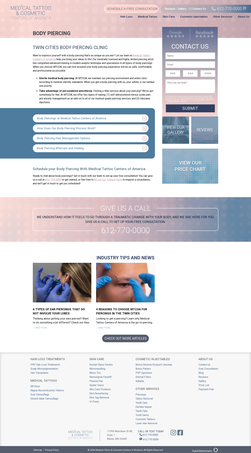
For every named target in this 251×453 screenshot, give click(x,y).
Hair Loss (126, 16)
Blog (201, 372)
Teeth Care (141, 402)
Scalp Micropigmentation (44, 368)
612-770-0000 (227, 8)
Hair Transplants (39, 372)
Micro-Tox (95, 372)
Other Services (222, 16)
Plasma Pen (96, 381)
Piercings (141, 394)
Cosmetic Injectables (194, 16)
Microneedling (97, 368)
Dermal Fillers (143, 376)
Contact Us (197, 8)
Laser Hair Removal (146, 423)
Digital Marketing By (205, 450)
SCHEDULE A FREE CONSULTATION (132, 9)
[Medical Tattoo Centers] (30, 18)
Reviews (170, 8)
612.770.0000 (149, 434)
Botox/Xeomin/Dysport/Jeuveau (154, 364)
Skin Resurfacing (98, 393)
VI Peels (94, 401)
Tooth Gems (142, 415)
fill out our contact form (108, 179)
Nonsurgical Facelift (100, 376)
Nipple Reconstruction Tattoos (47, 390)
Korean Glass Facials (101, 364)
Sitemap (37, 450)
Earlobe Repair (144, 406)
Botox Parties (143, 368)
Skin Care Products (100, 389)
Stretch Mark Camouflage (44, 398)
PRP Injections (144, 372)
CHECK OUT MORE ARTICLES (125, 338)
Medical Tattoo (147, 16)
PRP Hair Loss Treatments (45, 364)
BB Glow (35, 386)
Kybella (140, 381)
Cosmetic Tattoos (145, 419)
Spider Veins (96, 385)
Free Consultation (208, 368)
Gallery (182, 8)
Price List (204, 385)
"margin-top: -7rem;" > (190, 72)
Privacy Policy (52, 450)
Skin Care (169, 16)
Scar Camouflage (39, 394)
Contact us (204, 364)
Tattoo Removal (144, 398)
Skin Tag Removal (99, 397)
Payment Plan (206, 389)
